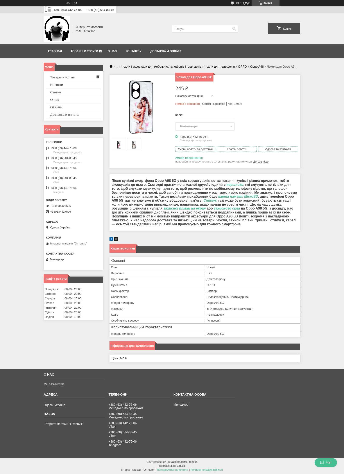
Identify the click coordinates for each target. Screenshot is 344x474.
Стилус (210, 200)
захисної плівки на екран (184, 208)
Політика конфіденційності (206, 469)
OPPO (242, 66)
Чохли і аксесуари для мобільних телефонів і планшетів (161, 66)
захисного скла (227, 208)
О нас (112, 51)
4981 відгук (242, 3)
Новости (56, 85)
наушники (234, 184)
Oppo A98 (257, 66)
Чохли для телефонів (219, 66)
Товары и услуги (84, 51)
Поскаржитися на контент (172, 469)
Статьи (55, 92)
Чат (326, 463)
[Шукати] (234, 29)
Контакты (133, 51)
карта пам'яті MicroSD (238, 196)
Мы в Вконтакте (54, 384)
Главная (55, 51)
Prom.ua (192, 461)
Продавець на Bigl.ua (172, 465)
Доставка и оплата (165, 51)
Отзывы (56, 107)
